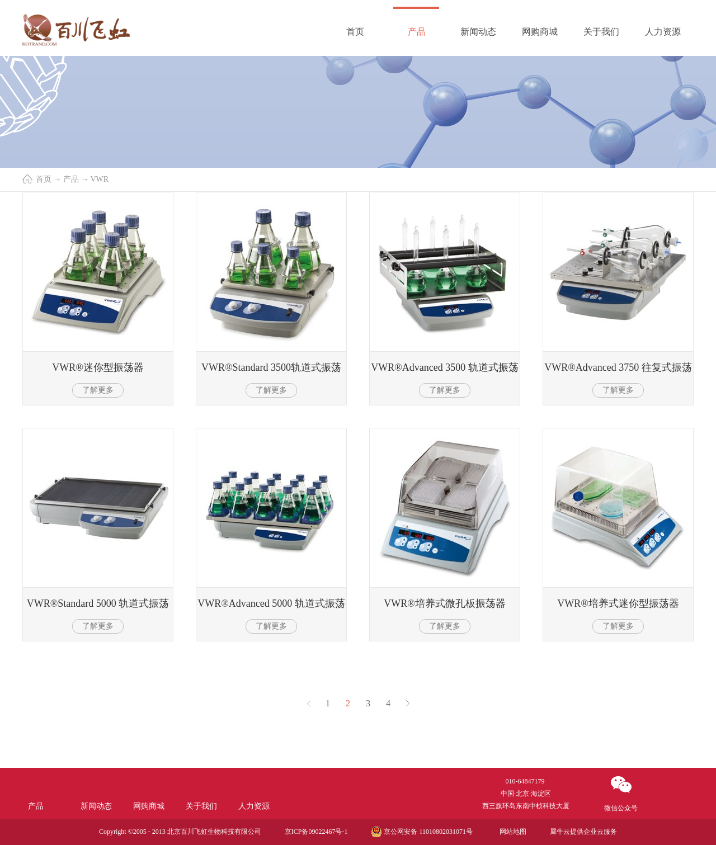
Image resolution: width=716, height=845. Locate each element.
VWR (100, 179)
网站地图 (511, 831)
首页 (355, 31)
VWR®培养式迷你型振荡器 (618, 603)
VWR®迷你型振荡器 (98, 367)
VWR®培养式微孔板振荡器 (445, 603)
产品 (71, 179)
